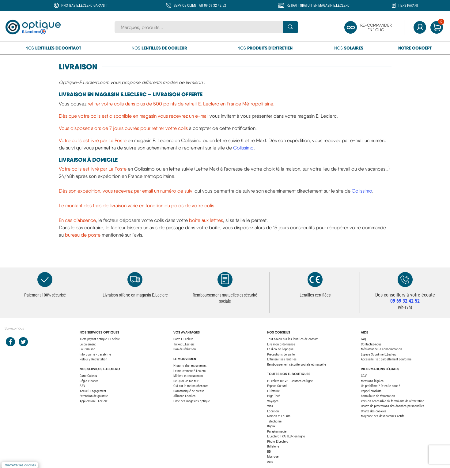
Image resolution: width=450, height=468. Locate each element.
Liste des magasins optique (191, 401)
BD (269, 452)
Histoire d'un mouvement (189, 366)
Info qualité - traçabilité (95, 354)
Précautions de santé (281, 354)
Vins (270, 406)
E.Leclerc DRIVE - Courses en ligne (290, 381)
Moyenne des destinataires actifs (382, 416)
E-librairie (273, 391)
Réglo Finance (89, 381)
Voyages (272, 401)
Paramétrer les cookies (20, 465)
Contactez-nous (371, 344)
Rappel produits (371, 391)
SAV (82, 386)
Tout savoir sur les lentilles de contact (292, 339)
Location (273, 411)
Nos (53, 48)
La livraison (87, 349)
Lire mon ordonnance (281, 344)
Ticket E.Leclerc (184, 344)
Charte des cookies (373, 411)
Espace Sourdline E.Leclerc (378, 354)
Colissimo (243, 148)
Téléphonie (274, 421)
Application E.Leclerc (94, 401)
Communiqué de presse (188, 391)
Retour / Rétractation (93, 359)
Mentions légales (372, 381)
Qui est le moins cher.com (190, 386)
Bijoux (271, 426)
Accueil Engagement (93, 391)
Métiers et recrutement (188, 376)
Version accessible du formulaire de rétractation (392, 401)
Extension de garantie (94, 396)
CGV (364, 376)
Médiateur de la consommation (381, 349)
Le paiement (88, 344)
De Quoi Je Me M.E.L (187, 381)
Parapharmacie (276, 431)
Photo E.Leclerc (277, 442)
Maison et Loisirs (278, 416)
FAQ (363, 339)
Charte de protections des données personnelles (392, 406)
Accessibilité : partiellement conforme (386, 359)
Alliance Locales (184, 396)
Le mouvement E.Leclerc (189, 371)
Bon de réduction (184, 349)
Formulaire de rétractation (378, 396)
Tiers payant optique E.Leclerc (100, 339)
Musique (272, 457)
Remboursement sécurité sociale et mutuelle (296, 365)
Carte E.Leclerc (183, 339)
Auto (270, 462)
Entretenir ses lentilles (282, 359)
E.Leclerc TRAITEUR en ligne (286, 436)
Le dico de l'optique (280, 349)
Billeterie (273, 446)
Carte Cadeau (88, 376)
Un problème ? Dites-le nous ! (380, 386)
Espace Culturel (277, 386)
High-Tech (273, 396)
